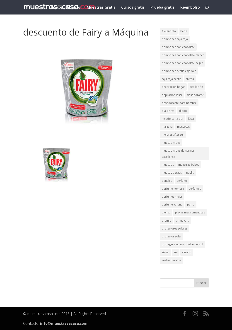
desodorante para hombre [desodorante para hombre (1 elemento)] (179, 103)
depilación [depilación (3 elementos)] (196, 87)
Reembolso (190, 8)
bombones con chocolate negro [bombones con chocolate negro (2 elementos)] (182, 63)
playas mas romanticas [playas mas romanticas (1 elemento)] (190, 212)
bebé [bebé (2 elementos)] (183, 31)
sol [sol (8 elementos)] (176, 252)
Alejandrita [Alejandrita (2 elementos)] (169, 31)
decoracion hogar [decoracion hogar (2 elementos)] (173, 87)
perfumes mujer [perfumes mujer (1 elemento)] (172, 196)
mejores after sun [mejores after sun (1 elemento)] (173, 134)
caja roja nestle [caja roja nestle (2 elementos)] (171, 79)
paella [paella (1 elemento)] (190, 173)
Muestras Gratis (101, 8)
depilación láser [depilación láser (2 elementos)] (172, 95)
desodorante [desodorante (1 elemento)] (195, 95)
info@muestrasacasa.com (63, 323)
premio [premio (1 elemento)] (166, 220)
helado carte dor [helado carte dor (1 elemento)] (173, 119)
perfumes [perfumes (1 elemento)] (194, 189)
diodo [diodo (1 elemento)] (183, 111)
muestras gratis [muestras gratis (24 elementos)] (172, 173)
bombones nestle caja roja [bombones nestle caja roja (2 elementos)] (179, 71)
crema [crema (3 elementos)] (190, 79)
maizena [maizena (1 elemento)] (167, 127)
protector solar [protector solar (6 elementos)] (171, 236)
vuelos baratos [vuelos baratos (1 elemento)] (171, 260)
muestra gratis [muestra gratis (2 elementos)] (171, 143)
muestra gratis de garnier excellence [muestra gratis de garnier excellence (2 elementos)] (178, 154)
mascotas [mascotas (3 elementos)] (183, 127)
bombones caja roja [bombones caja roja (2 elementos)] (175, 39)
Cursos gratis (133, 8)
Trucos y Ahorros (66, 8)
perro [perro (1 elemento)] (191, 204)
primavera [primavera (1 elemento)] (182, 220)
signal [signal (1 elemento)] (165, 252)
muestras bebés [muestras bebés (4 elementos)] (188, 165)
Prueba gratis (162, 8)
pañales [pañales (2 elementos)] (167, 181)
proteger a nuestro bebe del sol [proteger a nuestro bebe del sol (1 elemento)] (182, 244)
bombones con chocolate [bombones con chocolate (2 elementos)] (178, 47)
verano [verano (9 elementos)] (186, 252)
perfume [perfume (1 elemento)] (182, 181)
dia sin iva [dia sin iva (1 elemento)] (168, 111)
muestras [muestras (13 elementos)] (168, 165)
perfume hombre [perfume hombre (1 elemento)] (173, 189)
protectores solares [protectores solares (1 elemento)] (174, 228)
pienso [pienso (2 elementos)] (166, 212)
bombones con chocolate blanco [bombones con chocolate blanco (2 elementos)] (183, 55)
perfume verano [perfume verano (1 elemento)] (172, 204)
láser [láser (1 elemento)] (191, 119)
